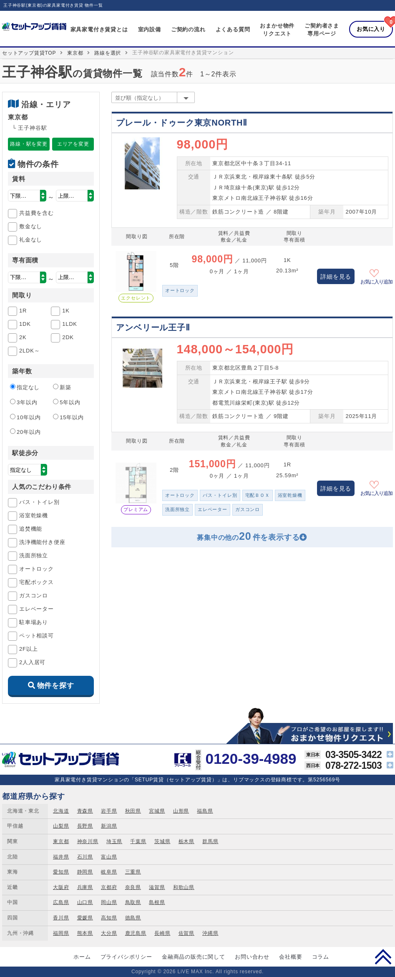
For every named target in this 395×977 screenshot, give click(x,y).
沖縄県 (210, 933)
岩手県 (109, 811)
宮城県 (157, 811)
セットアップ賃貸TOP (29, 53)
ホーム (82, 957)
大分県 (109, 933)
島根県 (157, 902)
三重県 (133, 872)
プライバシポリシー (126, 957)
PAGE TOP (383, 956)
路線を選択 (107, 53)
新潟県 (109, 826)
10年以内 (25, 417)
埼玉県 (114, 841)
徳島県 (133, 918)
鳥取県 (133, 902)
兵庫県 (85, 887)
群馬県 (210, 841)
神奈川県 (87, 841)
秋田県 (133, 811)
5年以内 (66, 402)
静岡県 (85, 872)
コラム (320, 957)
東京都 (75, 53)
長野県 (85, 826)
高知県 (109, 918)
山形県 (181, 811)
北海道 (61, 811)
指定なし (25, 387)
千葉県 (138, 841)
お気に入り (371, 29)
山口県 (85, 902)
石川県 (85, 857)
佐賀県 (186, 933)
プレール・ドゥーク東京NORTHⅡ (181, 122)
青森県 (85, 811)
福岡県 (61, 933)
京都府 (109, 887)
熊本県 (85, 933)
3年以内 (23, 402)
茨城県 (162, 841)
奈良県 (133, 887)
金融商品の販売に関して (193, 957)
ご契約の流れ (188, 29)
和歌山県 (183, 887)
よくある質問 (233, 29)
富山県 (109, 857)
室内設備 (149, 29)
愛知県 (61, 872)
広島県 (61, 902)
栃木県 (186, 841)
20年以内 (25, 431)
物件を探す (55, 686)
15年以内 (68, 417)
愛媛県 (85, 918)
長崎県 (162, 933)
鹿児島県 (135, 933)
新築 (62, 387)
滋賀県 (157, 887)
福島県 (205, 811)
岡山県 (109, 902)
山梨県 (61, 826)
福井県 (61, 857)
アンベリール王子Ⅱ (153, 327)
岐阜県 (109, 872)
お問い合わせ (252, 957)
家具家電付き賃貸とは (99, 29)
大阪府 (61, 887)
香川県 (61, 918)
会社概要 (290, 957)
